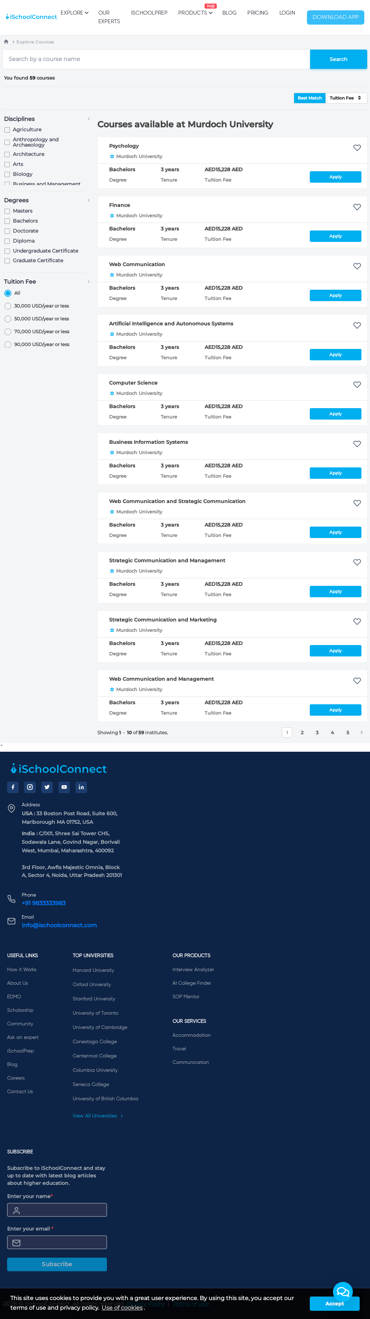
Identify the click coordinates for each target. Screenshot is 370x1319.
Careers (16, 1078)
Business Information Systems (148, 442)
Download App (336, 17)
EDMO (14, 996)
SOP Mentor (186, 996)
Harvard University (93, 970)
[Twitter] (47, 787)
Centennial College (95, 1056)
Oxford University (92, 984)
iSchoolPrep (149, 13)
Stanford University (94, 998)
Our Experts (109, 17)
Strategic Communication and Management (167, 560)
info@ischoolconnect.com (59, 925)
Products (192, 10)
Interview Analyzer (193, 969)
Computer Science (133, 383)
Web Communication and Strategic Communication (177, 501)
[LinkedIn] (81, 787)
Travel (179, 1048)
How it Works (21, 969)
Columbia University (95, 1070)
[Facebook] (13, 787)
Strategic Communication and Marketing (163, 620)
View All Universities (98, 1115)
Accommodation (192, 1035)
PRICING (257, 13)
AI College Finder (192, 983)
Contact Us (20, 1091)
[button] (343, 1292)
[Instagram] (30, 787)
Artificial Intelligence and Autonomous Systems (171, 323)
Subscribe (57, 1264)
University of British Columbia (105, 1098)
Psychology (124, 146)
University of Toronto (95, 1013)
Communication (191, 1062)
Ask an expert (22, 1037)
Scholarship (20, 1010)
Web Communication (137, 264)
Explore (74, 13)
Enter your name (30, 1196)
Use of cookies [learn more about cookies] (122, 1307)
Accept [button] (334, 1303)
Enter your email (30, 1229)
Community (20, 1023)
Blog (229, 13)
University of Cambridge (100, 1027)
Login (287, 13)
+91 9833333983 (44, 903)
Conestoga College (95, 1041)
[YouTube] (64, 787)
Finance (119, 205)
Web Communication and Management (161, 679)
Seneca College (91, 1084)
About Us (17, 983)
